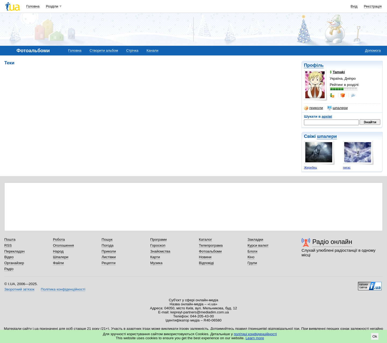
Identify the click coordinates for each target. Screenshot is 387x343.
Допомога (373, 50)
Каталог (205, 239)
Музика (156, 263)
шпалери (337, 108)
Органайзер (14, 263)
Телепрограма (211, 245)
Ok (374, 336)
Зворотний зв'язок (19, 289)
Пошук (107, 239)
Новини (205, 257)
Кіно (251, 257)
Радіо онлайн (332, 241)
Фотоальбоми (210, 251)
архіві (327, 116)
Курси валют (258, 245)
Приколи (109, 251)
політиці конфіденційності (255, 334)
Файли (58, 263)
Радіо (8, 269)
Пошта (9, 239)
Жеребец (310, 167)
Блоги (252, 251)
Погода (107, 245)
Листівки (109, 257)
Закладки (255, 239)
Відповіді (206, 263)
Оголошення (63, 245)
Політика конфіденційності (63, 289)
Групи (252, 263)
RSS (8, 245)
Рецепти (109, 263)
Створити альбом (103, 50)
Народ (58, 251)
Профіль (314, 65)
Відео (9, 257)
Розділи (52, 6)
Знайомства (160, 251)
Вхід (354, 6)
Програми (158, 239)
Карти (155, 257)
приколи (313, 108)
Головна (33, 6)
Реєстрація (373, 6)
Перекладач (14, 251)
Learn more (255, 338)
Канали (152, 50)
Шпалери (60, 257)
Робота (59, 239)
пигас (346, 167)
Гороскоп (157, 245)
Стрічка (132, 50)
